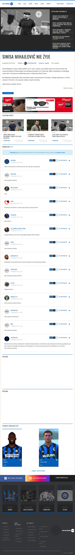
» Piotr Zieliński (31, 540)
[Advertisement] (37, 373)
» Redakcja (5, 529)
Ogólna (47, 63)
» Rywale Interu (31, 529)
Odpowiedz (63, 160)
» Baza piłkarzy (31, 527)
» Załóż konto (19, 531)
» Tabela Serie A (43, 532)
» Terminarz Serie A (42, 542)
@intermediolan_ (62, 478)
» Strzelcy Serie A (43, 537)
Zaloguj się (69, 4)
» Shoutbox (18, 539)
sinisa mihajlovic (8, 93)
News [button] (19, 4)
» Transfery (30, 535)
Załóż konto (60, 4)
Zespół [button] (30, 4)
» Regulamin (6, 535)
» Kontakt (5, 527)
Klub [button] (24, 4)
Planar (71, 553)
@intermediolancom (37, 478)
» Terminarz (30, 532)
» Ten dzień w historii (43, 528)
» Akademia (42, 546)
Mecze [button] (36, 4)
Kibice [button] (42, 4)
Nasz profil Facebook (13, 478)
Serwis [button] (48, 4)
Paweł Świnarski (30, 63)
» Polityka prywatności (6, 539)
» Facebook (18, 541)
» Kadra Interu (31, 538)
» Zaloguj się (18, 528)
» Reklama (5, 532)
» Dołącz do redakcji (18, 535)
